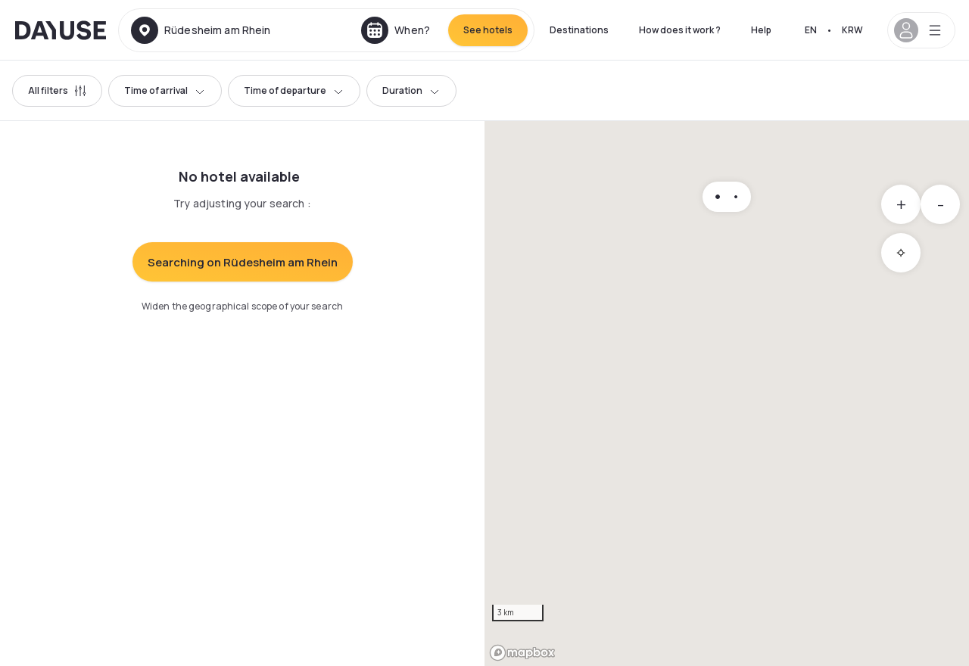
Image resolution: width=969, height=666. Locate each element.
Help (761, 29)
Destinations (579, 29)
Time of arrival (165, 90)
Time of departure (294, 90)
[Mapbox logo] (522, 652)
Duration (411, 90)
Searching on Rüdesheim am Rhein (243, 262)
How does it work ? (680, 29)
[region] (726, 393)
